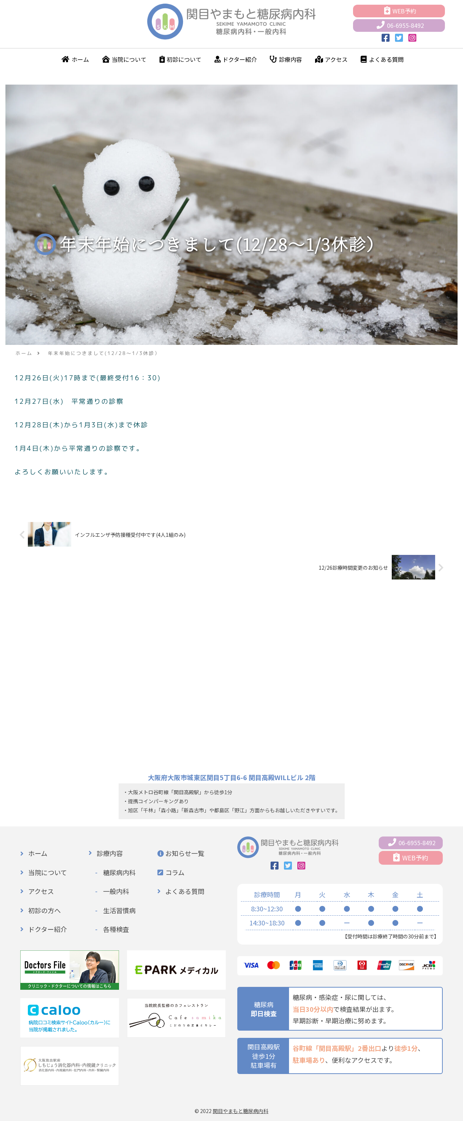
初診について (180, 59)
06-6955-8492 (400, 25)
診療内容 (286, 59)
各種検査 (116, 928)
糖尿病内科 (119, 872)
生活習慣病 (119, 909)
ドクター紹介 (235, 59)
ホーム (75, 59)
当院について (124, 59)
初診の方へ (44, 909)
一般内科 (116, 890)
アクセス (331, 59)
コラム (174, 872)
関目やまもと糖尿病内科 (240, 1110)
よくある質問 (382, 59)
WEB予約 (400, 11)
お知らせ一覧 (184, 852)
